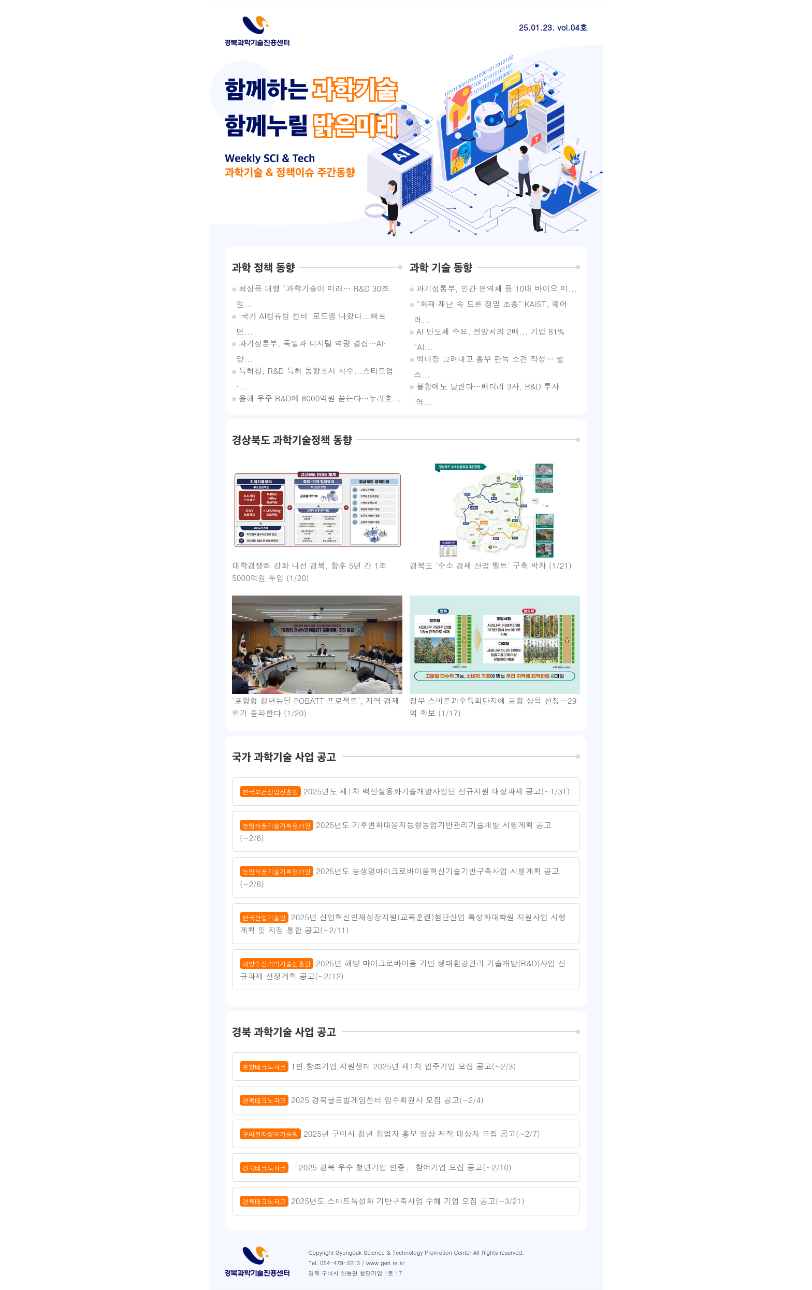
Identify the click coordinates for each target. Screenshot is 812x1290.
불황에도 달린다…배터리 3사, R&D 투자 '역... (486, 387)
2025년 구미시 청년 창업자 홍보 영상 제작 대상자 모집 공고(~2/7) (390, 1133)
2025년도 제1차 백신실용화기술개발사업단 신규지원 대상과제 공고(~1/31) (405, 791)
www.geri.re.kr (385, 1263)
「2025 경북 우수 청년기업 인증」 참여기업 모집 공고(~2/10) (376, 1167)
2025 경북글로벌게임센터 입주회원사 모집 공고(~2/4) (362, 1100)
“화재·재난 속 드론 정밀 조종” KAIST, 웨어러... (490, 305)
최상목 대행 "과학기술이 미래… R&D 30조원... (312, 289)
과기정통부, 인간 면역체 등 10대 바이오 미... (495, 288)
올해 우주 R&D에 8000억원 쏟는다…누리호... (318, 398)
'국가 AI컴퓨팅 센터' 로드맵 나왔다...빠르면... (311, 317)
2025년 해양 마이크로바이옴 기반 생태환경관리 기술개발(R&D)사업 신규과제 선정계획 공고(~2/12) (403, 969)
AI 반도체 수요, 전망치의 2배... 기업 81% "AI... (489, 332)
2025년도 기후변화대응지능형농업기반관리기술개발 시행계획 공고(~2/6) (396, 831)
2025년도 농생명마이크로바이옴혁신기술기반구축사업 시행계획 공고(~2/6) (399, 877)
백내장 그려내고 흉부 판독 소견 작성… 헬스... (489, 360)
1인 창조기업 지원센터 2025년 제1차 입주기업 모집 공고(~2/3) (378, 1066)
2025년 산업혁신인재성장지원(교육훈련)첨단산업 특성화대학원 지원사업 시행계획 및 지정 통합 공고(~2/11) (403, 923)
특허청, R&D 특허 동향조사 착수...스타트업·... (315, 372)
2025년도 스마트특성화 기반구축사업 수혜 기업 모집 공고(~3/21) (382, 1201)
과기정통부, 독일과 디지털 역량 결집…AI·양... (311, 344)
